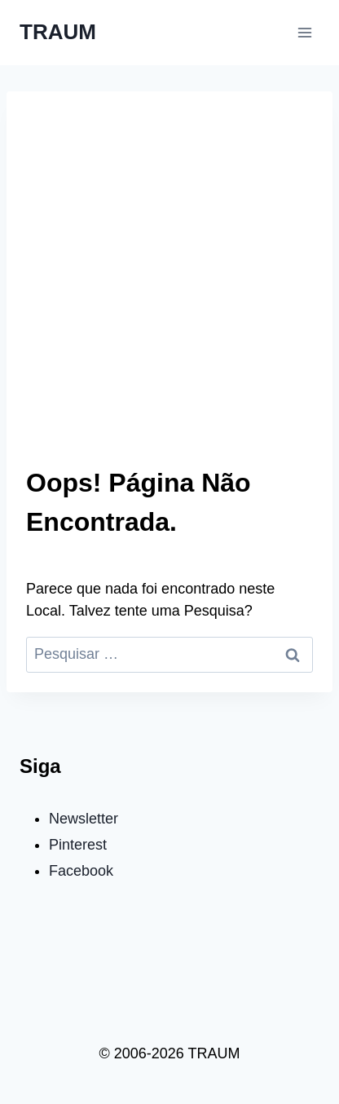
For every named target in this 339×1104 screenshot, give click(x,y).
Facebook (81, 871)
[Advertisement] (169, 288)
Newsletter (83, 818)
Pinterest (78, 845)
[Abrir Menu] (304, 32)
